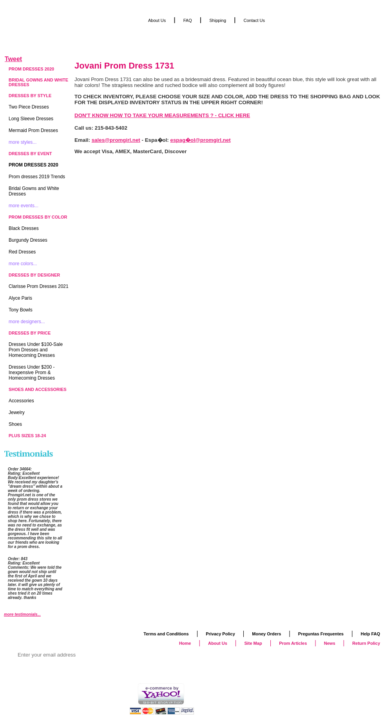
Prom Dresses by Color (38, 217)
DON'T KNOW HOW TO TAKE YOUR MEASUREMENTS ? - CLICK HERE (162, 115)
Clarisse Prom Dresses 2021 (39, 286)
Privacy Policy (220, 633)
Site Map (253, 643)
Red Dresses (22, 252)
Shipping (217, 20)
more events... (23, 205)
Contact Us (254, 20)
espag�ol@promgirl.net (200, 140)
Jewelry (17, 412)
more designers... (27, 321)
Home (185, 643)
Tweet (13, 59)
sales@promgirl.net (116, 140)
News (329, 643)
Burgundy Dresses (28, 240)
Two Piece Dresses (29, 107)
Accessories (21, 400)
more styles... (22, 142)
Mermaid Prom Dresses (33, 130)
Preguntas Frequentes (321, 633)
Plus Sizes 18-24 (27, 435)
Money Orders (266, 633)
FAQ (187, 20)
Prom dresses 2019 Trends (37, 176)
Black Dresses (24, 228)
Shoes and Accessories (38, 389)
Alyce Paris (20, 298)
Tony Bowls (21, 310)
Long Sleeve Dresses (31, 118)
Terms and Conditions (165, 633)
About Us (157, 20)
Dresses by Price (30, 333)
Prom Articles (293, 643)
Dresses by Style (30, 95)
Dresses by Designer (34, 275)
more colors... (23, 263)
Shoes (15, 424)
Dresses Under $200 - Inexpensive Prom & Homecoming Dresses (32, 372)
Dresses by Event (30, 153)
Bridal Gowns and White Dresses (38, 82)
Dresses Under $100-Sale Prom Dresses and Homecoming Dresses (36, 350)
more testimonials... (22, 614)
